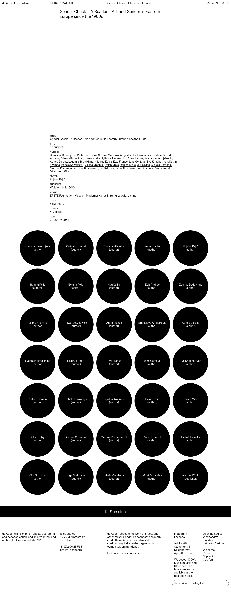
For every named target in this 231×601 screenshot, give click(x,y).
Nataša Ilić (160, 155)
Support (208, 556)
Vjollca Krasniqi (94, 165)
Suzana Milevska (108, 155)
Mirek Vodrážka (59, 171)
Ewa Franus (120, 162)
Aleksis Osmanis (161, 165)
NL (217, 3)
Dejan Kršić (112, 165)
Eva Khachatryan (157, 162)
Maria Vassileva (164, 168)
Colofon (208, 560)
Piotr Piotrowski (87, 155)
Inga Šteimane (145, 168)
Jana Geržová (137, 162)
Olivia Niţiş (143, 165)
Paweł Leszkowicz (115, 158)
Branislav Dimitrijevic (63, 155)
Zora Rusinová (87, 168)
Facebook (180, 537)
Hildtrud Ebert (103, 162)
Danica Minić (128, 165)
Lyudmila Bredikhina (80, 162)
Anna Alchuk (135, 158)
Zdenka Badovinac (71, 158)
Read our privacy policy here (124, 553)
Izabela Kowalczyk (72, 165)
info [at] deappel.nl (71, 550)
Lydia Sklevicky (106, 168)
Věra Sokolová (126, 168)
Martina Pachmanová (63, 168)
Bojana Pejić (144, 155)
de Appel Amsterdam (15, 3)
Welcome (209, 550)
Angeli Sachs (128, 155)
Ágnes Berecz (58, 162)
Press (206, 553)
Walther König (58, 187)
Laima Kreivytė (94, 158)
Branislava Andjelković (158, 158)
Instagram (180, 534)
